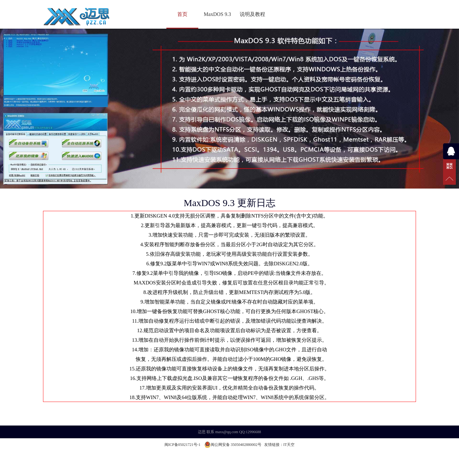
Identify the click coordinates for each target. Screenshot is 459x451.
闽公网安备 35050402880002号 (232, 444)
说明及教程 (252, 14)
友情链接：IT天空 (279, 444)
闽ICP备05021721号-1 (182, 444)
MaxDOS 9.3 (217, 14)
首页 (182, 14)
